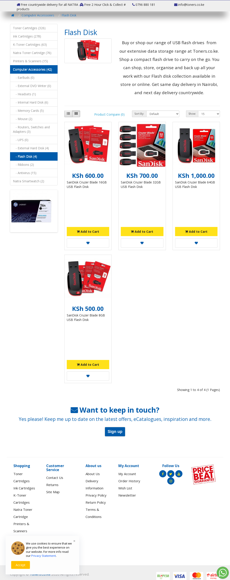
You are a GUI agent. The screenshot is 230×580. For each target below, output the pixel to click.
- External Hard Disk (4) (31, 148)
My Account (127, 474)
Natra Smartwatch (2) (28, 181)
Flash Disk (69, 15)
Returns (52, 484)
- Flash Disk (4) (25, 156)
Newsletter (127, 495)
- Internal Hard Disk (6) (30, 102)
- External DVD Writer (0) (32, 86)
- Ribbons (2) (23, 164)
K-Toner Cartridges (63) (30, 44)
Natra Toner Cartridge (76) (32, 53)
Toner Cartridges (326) (29, 28)
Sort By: (139, 114)
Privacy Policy (96, 495)
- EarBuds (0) (23, 77)
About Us (93, 474)
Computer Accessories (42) (32, 69)
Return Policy (96, 502)
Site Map (53, 492)
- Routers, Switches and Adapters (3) (31, 129)
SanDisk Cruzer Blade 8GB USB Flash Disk (86, 317)
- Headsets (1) (24, 94)
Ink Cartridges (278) (27, 36)
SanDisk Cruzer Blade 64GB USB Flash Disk (195, 184)
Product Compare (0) (109, 114)
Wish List (125, 488)
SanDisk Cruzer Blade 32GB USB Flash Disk (141, 184)
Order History (129, 481)
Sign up (115, 431)
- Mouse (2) (22, 119)
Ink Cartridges (24, 488)
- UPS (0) (20, 140)
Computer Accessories (38, 15)
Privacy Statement (43, 556)
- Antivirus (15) (24, 173)
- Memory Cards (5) (28, 110)
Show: (192, 114)
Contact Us (54, 477)
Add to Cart (88, 231)
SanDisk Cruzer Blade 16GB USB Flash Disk (87, 184)
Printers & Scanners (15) (30, 61)
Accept (20, 565)
